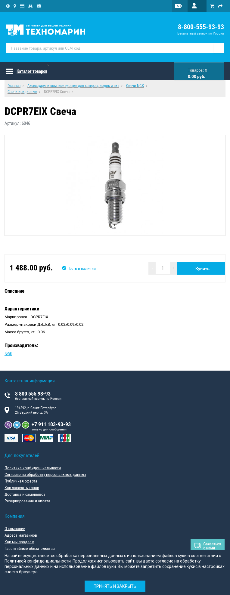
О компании (15, 528)
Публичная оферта (21, 481)
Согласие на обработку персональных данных (45, 474)
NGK (8, 354)
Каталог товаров (32, 71)
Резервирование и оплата (27, 501)
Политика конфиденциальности (33, 468)
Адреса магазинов (21, 535)
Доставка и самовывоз (25, 494)
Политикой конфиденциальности (38, 561)
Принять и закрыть (115, 586)
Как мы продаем (19, 542)
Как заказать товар (22, 488)
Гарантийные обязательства (30, 548)
